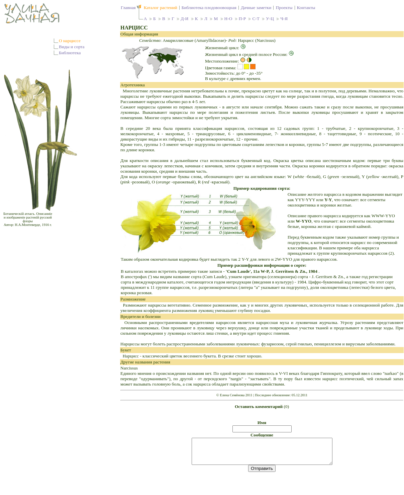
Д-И (184, 18)
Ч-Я (284, 18)
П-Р (242, 18)
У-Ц (270, 18)
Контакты (306, 7)
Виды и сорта (72, 46)
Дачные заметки (256, 7)
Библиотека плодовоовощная (209, 7)
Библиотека (70, 52)
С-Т (255, 18)
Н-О (228, 18)
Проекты (284, 7)
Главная (128, 7)
